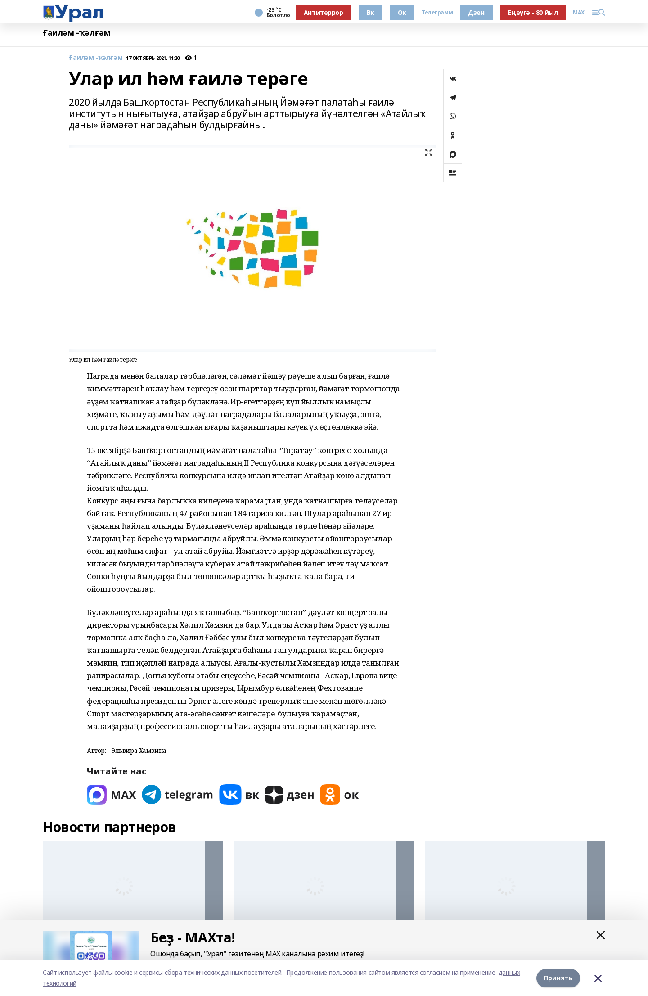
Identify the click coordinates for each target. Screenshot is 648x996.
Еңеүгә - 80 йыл (533, 12)
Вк (370, 12)
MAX (579, 12)
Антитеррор (323, 12)
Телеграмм (437, 12)
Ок (402, 12)
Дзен (476, 12)
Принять (558, 977)
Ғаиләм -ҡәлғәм (76, 32)
